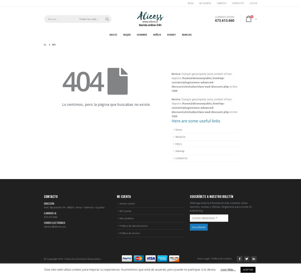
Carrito (221, 3)
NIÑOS (157, 34)
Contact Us (181, 158)
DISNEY (171, 34)
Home (178, 129)
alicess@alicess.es (55, 226)
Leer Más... (228, 269)
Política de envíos (130, 233)
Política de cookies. (221, 258)
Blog (191, 3)
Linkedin (254, 259)
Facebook (239, 259)
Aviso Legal (203, 258)
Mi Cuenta (205, 3)
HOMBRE (142, 34)
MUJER (127, 34)
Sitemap (179, 151)
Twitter (247, 259)
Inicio (113, 34)
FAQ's (178, 143)
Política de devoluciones (134, 226)
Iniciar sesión (127, 203)
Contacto (238, 3)
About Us (180, 136)
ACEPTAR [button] (248, 269)
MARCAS (187, 34)
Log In (253, 3)
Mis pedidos (127, 218)
